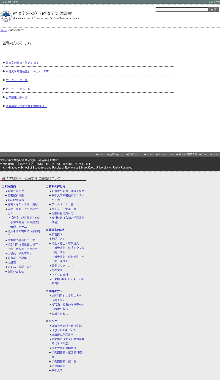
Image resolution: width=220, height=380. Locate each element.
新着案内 (57, 234)
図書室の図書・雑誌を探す (22, 62)
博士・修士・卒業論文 (65, 243)
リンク (150, 154)
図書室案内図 (16, 195)
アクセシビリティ (211, 154)
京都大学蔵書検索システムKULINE (27, 71)
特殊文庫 (57, 270)
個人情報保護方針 (188, 154)
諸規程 (12, 262)
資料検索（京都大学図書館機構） (26, 106)
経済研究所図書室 (63, 334)
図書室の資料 (57, 230)
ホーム (3, 30)
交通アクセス (135, 154)
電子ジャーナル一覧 (18, 88)
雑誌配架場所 (16, 200)
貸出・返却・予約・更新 (23, 204)
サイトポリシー (166, 154)
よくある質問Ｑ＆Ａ (20, 267)
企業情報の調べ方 (17, 97)
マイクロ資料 (60, 274)
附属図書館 (58, 366)
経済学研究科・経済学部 (67, 325)
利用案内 (10, 186)
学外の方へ (56, 291)
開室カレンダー (17, 191)
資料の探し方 (57, 186)
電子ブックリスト (63, 265)
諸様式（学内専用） (20, 253)
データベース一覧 (17, 80)
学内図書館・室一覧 (64, 361)
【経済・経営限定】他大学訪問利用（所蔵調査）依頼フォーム (25, 222)
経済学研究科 (11, 2)
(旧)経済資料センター (65, 330)
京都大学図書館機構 (64, 348)
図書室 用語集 (17, 258)
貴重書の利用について (21, 240)
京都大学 (215, 2)
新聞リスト (58, 238)
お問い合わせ (117, 154)
